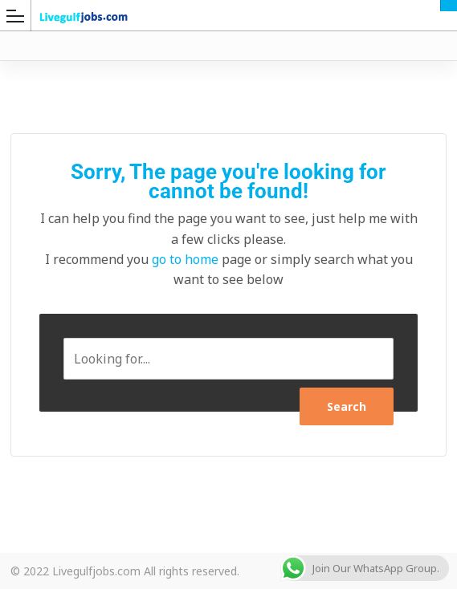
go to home (185, 259)
